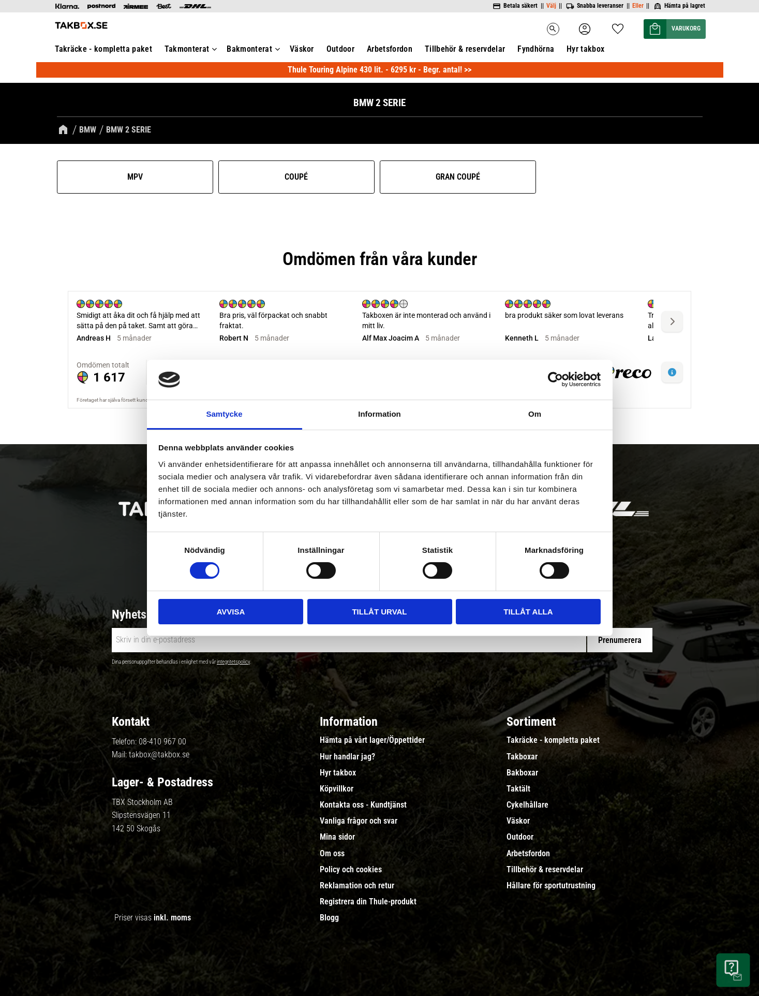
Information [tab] (379, 413)
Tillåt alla (528, 611)
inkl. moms (172, 917)
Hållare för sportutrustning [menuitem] (551, 885)
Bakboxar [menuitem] (522, 773)
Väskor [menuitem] (302, 49)
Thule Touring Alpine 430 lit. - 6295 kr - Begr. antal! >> (379, 70)
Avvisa (231, 611)
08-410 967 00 (162, 741)
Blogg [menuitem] (329, 917)
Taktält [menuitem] (518, 789)
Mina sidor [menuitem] (337, 837)
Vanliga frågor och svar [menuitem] (358, 821)
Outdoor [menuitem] (340, 49)
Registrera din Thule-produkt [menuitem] (368, 901)
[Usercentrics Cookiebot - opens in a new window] (555, 379)
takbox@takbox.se (159, 754)
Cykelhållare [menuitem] (527, 805)
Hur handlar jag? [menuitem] (347, 756)
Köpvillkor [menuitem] (336, 789)
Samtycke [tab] (224, 413)
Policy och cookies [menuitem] (351, 869)
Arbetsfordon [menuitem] (389, 49)
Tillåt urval (379, 611)
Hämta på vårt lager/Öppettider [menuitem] (372, 740)
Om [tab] (534, 413)
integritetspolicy (233, 661)
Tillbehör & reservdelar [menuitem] (465, 49)
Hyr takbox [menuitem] (585, 49)
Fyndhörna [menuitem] (535, 49)
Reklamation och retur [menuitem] (357, 885)
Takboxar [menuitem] (522, 756)
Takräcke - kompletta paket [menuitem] (103, 49)
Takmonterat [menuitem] (187, 49)
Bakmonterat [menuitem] (249, 49)
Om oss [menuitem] (332, 853)
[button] (617, 25)
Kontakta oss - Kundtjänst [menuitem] (363, 805)
